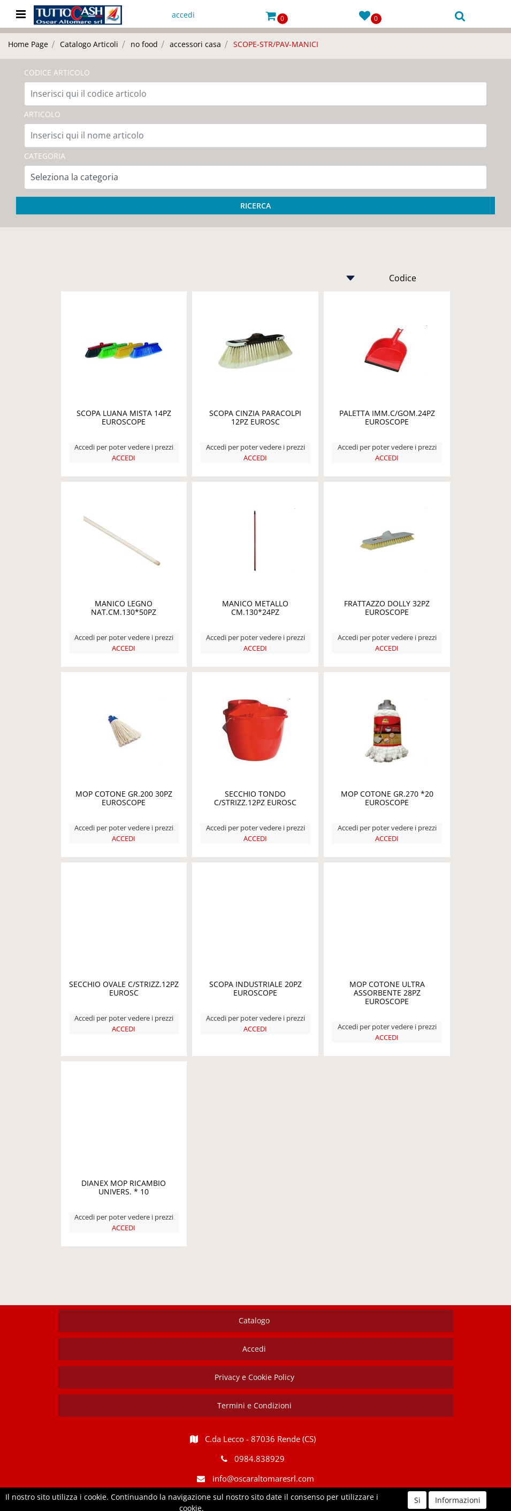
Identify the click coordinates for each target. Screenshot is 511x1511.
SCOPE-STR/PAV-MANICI (275, 44)
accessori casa (195, 44)
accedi (183, 15)
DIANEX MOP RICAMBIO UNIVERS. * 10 (123, 1187)
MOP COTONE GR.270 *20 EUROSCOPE (387, 798)
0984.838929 (259, 1458)
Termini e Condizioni (254, 1405)
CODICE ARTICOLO (57, 72)
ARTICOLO (42, 114)
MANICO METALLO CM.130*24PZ (255, 607)
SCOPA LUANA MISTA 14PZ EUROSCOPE (124, 417)
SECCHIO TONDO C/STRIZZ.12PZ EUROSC (255, 798)
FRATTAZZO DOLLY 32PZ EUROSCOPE (387, 607)
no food (144, 44)
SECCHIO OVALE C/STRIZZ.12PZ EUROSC (124, 988)
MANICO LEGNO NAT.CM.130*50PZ (123, 607)
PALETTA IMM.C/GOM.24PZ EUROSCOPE (387, 417)
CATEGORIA (44, 156)
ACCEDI (123, 457)
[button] (271, 15)
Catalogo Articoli (89, 44)
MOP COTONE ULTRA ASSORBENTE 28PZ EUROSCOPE (387, 992)
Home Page (28, 44)
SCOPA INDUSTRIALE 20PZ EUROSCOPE (255, 988)
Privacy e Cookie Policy (254, 1377)
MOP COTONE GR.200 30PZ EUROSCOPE (123, 798)
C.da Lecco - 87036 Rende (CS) (260, 1438)
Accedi (254, 1349)
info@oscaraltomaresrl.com (263, 1478)
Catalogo (254, 1320)
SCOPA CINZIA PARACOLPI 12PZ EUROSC (255, 417)
